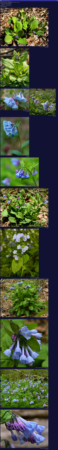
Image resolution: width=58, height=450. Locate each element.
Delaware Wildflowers (5, 0)
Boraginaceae (2, 5)
